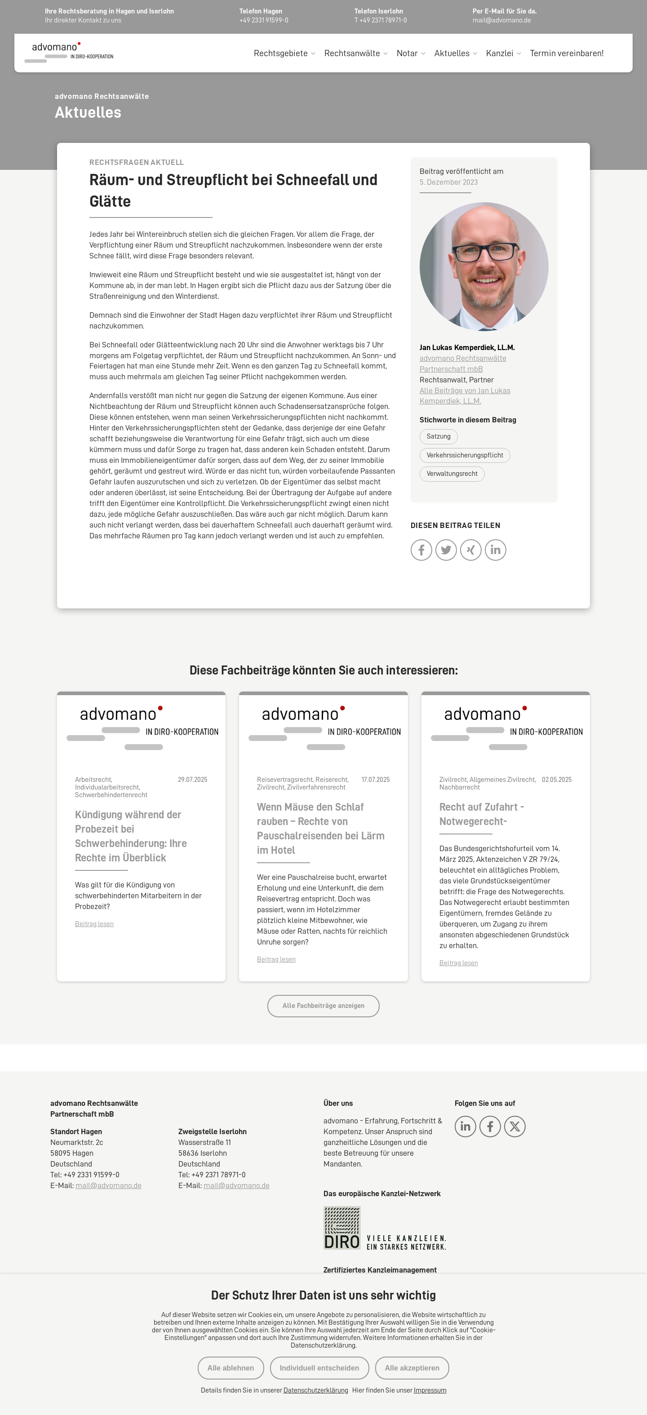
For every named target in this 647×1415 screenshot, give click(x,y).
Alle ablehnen (231, 1368)
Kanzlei (500, 53)
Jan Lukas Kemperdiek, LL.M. (467, 347)
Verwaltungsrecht (452, 474)
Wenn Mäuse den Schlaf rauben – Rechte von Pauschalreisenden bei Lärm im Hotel (321, 829)
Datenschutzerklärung (316, 1390)
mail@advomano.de (108, 1185)
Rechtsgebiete (281, 53)
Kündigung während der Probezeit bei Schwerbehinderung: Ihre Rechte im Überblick (131, 837)
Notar (407, 53)
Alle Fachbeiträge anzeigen (323, 1006)
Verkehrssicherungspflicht (465, 455)
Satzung (439, 436)
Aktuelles (452, 53)
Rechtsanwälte (352, 53)
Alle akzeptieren (412, 1368)
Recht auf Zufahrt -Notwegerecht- (481, 814)
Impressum (430, 1390)
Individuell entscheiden (319, 1368)
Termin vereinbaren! (567, 53)
